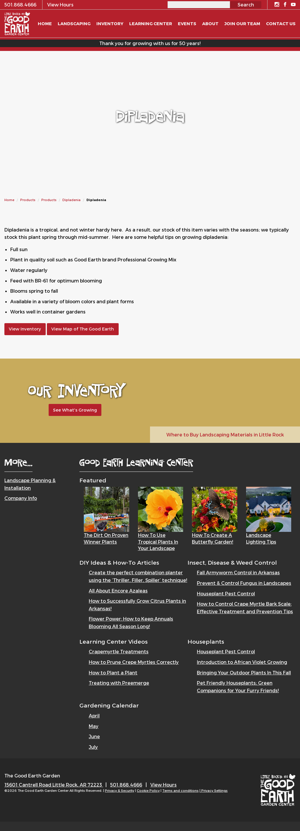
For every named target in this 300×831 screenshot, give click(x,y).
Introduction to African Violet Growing (242, 662)
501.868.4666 (126, 784)
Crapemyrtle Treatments (119, 651)
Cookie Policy (148, 790)
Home (9, 200)
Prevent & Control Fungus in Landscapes (244, 583)
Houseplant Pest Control (226, 593)
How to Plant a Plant (113, 672)
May (93, 726)
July (93, 747)
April (94, 715)
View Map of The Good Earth (82, 328)
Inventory (109, 23)
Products (27, 200)
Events (187, 23)
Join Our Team (242, 23)
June (94, 736)
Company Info (20, 498)
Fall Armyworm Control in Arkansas (238, 572)
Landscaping (74, 23)
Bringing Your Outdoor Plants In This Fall (244, 672)
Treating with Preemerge (119, 683)
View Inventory (25, 328)
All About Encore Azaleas (118, 590)
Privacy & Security (119, 790)
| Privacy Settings (214, 790)
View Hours (163, 784)
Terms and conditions (180, 790)
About (210, 23)
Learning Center (150, 23)
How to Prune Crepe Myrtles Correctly (134, 662)
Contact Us (281, 23)
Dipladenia (71, 200)
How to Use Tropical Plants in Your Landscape (158, 541)
